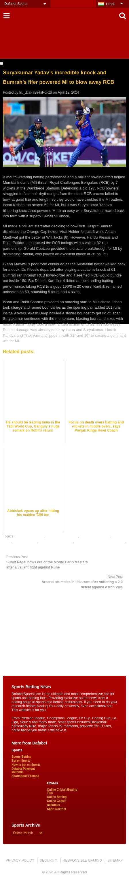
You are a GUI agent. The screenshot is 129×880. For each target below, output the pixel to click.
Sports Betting (21, 756)
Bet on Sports (21, 760)
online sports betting (19, 547)
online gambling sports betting (100, 541)
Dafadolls (53, 804)
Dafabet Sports (15, 4)
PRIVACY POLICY (20, 860)
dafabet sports (25, 541)
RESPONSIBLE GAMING (82, 860)
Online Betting (57, 796)
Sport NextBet (56, 809)
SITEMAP (115, 860)
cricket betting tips (95, 536)
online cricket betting (56, 541)
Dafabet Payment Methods (23, 770)
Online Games (56, 800)
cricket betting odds (62, 536)
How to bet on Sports (26, 764)
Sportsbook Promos (25, 776)
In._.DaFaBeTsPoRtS (35, 92)
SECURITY (48, 860)
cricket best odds (30, 536)
